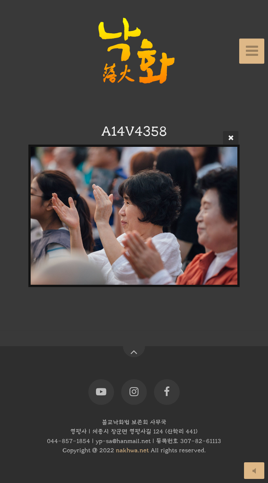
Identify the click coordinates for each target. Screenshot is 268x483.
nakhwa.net (132, 450)
